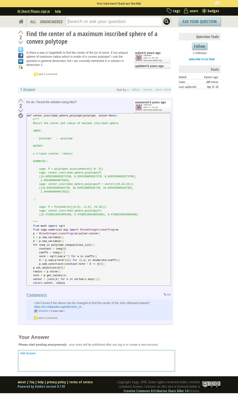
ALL (33, 22)
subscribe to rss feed (201, 59)
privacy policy (56, 382)
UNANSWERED (51, 22)
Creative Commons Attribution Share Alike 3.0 (156, 391)
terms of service (81, 382)
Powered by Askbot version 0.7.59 (41, 386)
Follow (199, 46)
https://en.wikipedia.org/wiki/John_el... (59, 306)
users (194, 10)
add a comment (48, 74)
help (58, 11)
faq (31, 382)
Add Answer (28, 353)
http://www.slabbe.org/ (152, 60)
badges (213, 10)
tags (176, 10)
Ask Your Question (199, 21)
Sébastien (147, 55)
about (22, 382)
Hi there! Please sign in (34, 11)
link (169, 294)
